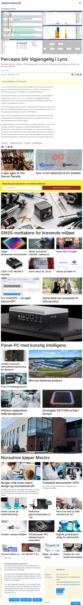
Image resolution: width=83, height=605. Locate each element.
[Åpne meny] (80, 3)
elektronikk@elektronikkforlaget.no (68, 582)
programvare (37, 143)
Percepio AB (5, 87)
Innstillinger (76, 603)
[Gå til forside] (39, 3)
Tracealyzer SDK (49, 124)
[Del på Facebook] (72, 74)
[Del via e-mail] (80, 74)
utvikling (27, 143)
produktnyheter (16, 143)
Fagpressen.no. (11, 592)
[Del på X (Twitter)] (75, 74)
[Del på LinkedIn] (78, 74)
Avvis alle (37, 599)
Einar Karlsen (45, 574)
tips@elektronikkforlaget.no (71, 584)
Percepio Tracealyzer (17, 98)
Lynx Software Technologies (39, 89)
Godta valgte (26, 599)
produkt (5, 143)
